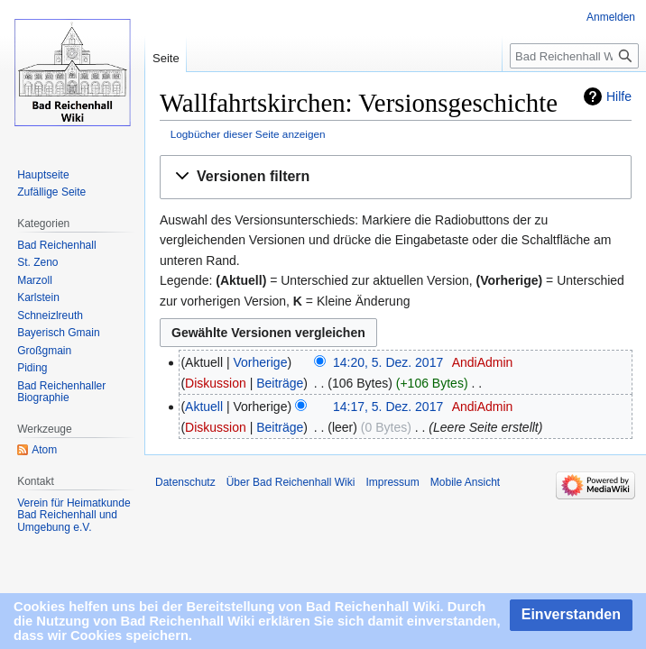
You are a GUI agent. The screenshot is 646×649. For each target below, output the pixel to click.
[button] (395, 177)
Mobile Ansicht (465, 482)
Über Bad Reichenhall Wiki (290, 482)
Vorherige (261, 362)
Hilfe (619, 96)
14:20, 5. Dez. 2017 (388, 362)
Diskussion (215, 383)
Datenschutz (185, 482)
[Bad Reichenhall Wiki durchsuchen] (574, 56)
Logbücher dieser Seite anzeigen (248, 134)
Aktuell (204, 406)
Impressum (392, 482)
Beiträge (279, 383)
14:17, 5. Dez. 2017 (388, 406)
